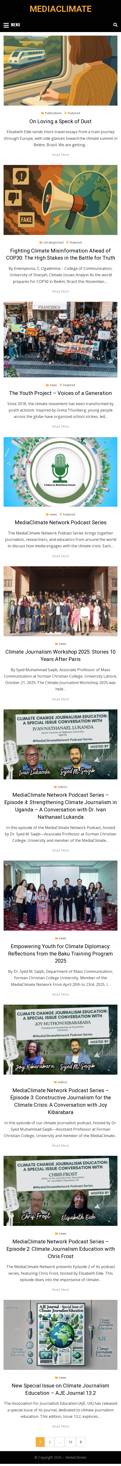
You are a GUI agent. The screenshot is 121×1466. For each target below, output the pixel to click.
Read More (60, 154)
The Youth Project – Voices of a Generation (60, 393)
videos (62, 787)
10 (72, 1441)
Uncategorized (53, 242)
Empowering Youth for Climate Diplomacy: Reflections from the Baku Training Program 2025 (60, 953)
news (53, 385)
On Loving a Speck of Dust (60, 121)
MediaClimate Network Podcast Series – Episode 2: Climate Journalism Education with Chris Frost (60, 1249)
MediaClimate (61, 9)
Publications (53, 113)
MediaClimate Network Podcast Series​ (60, 522)
